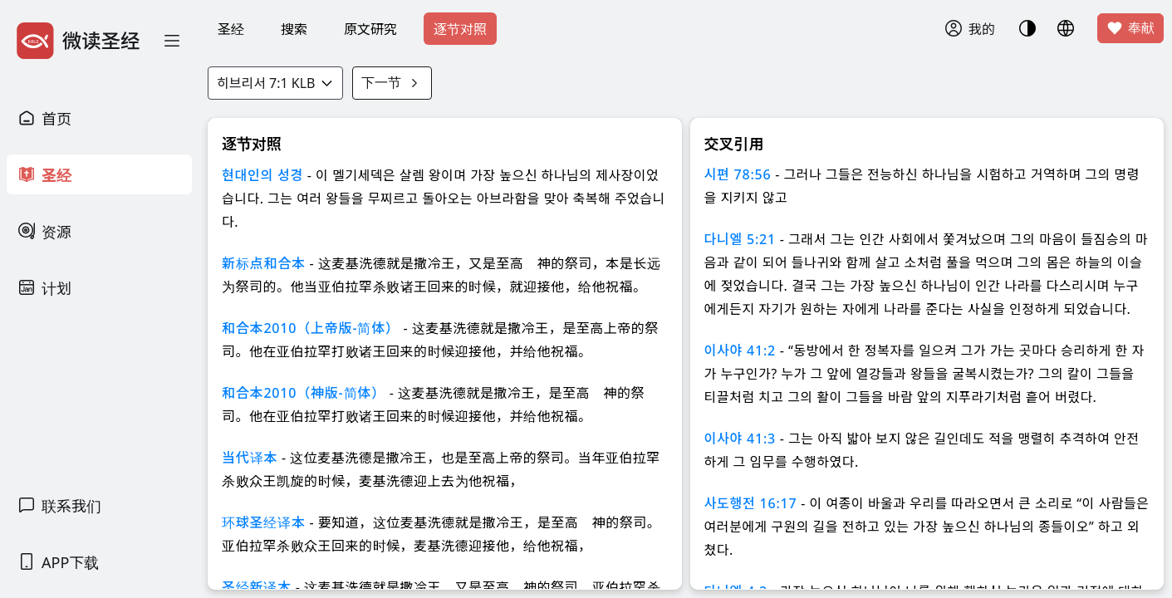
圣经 (231, 29)
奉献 (1130, 28)
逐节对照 (460, 29)
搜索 (294, 29)
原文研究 (370, 29)
